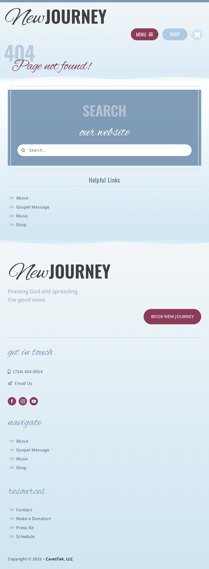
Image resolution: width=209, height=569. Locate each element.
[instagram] (23, 401)
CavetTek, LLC (59, 558)
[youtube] (34, 401)
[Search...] (104, 150)
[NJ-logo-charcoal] (56, 8)
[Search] (23, 150)
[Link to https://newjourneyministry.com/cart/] (197, 34)
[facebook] (12, 401)
